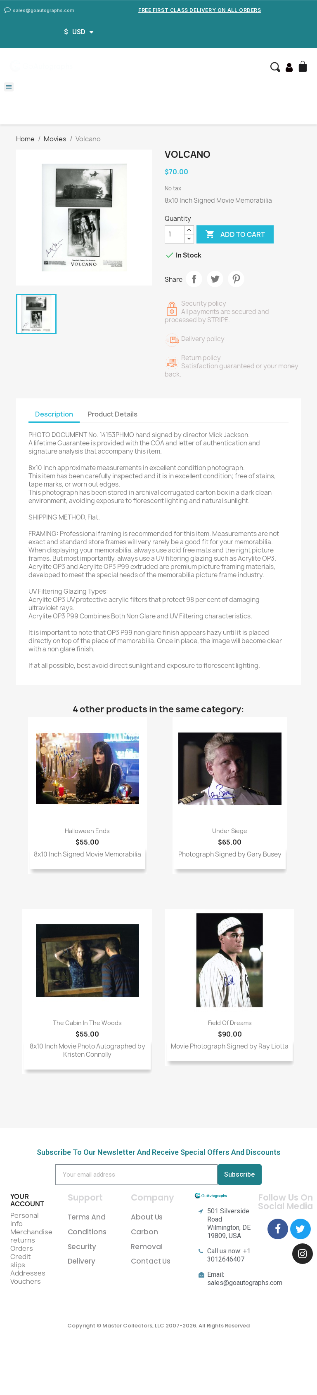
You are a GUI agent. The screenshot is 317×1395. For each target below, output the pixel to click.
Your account (27, 1200)
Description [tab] (54, 414)
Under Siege (229, 831)
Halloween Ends (87, 831)
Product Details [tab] (112, 414)
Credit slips (20, 1260)
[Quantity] (175, 234)
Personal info (24, 1219)
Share (194, 279)
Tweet (215, 279)
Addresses (27, 1273)
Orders (21, 1248)
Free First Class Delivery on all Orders (199, 10)
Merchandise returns (31, 1236)
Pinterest (236, 279)
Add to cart (235, 234)
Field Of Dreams (230, 1023)
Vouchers (25, 1281)
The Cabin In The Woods (87, 1023)
